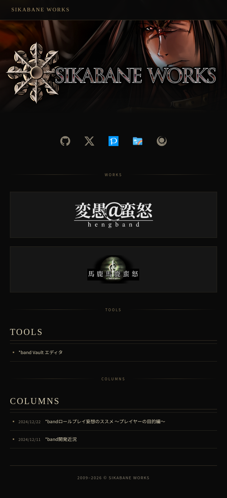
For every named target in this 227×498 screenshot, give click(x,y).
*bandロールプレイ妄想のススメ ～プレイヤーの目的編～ (91, 421)
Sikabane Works (40, 9)
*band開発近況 (47, 439)
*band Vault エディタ (40, 352)
